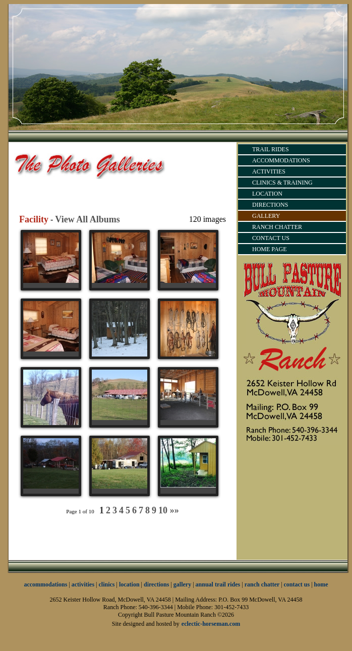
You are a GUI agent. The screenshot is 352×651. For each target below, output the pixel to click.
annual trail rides (218, 584)
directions (156, 584)
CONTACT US (270, 238)
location (129, 584)
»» (174, 510)
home (321, 584)
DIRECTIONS (270, 204)
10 (162, 510)
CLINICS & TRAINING (282, 182)
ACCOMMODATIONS (281, 160)
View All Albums (87, 219)
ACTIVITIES (268, 171)
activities (83, 584)
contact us (297, 584)
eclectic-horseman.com (211, 623)
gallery (182, 584)
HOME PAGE (269, 249)
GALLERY (266, 215)
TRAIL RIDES (270, 149)
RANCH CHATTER (277, 226)
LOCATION (267, 193)
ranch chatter (263, 584)
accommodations (45, 584)
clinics (107, 584)
